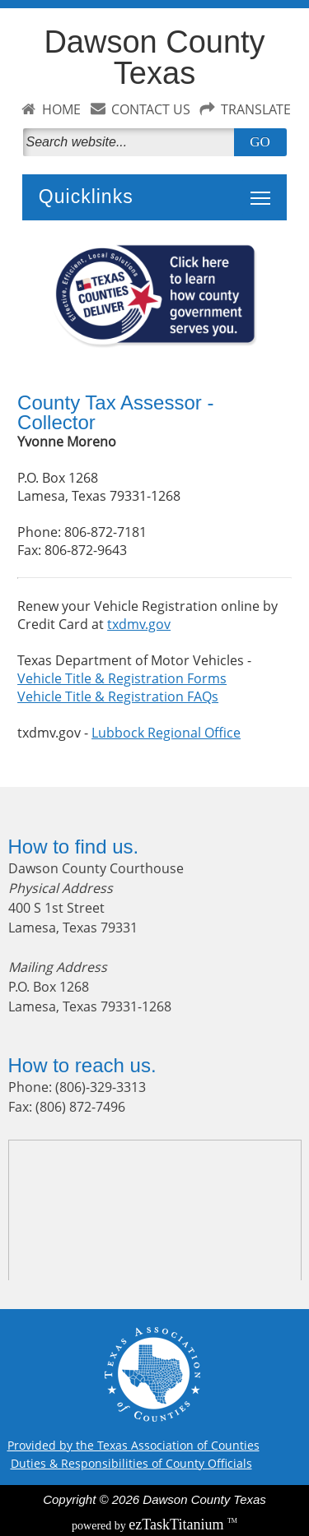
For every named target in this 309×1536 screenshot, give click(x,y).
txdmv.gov (139, 624)
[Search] (132, 142)
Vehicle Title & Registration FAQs (117, 696)
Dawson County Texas (154, 57)
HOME (61, 109)
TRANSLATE (256, 109)
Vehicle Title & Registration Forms (122, 678)
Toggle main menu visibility (264, 189)
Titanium (178, 1524)
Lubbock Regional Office (166, 733)
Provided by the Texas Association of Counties (133, 1445)
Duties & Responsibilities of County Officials (131, 1463)
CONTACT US (150, 109)
